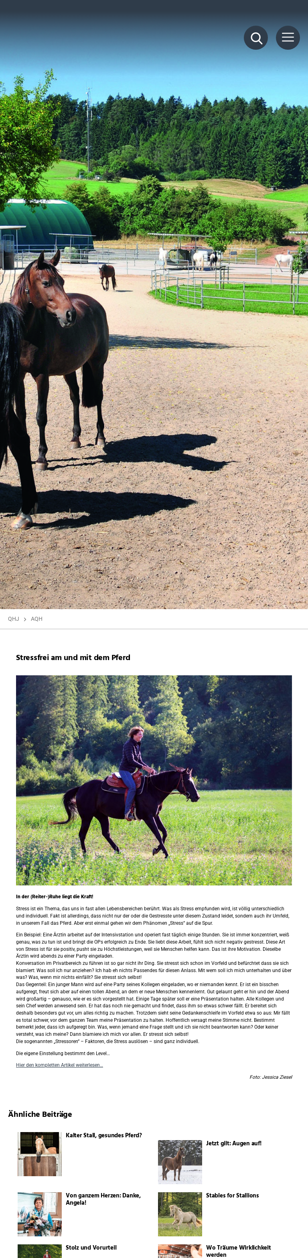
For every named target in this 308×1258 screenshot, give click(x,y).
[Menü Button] (288, 38)
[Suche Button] (256, 38)
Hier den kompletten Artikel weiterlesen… (59, 1065)
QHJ (13, 619)
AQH (37, 619)
